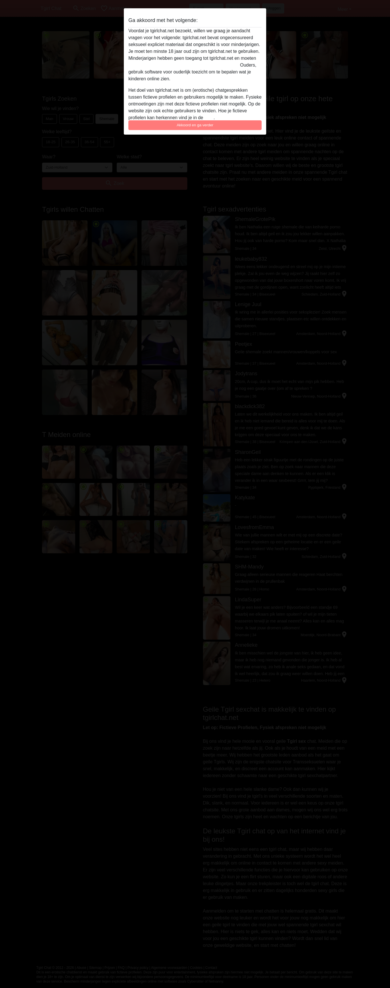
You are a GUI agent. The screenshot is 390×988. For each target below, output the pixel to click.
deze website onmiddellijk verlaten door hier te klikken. (183, 65)
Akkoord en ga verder (195, 125)
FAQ (209, 117)
